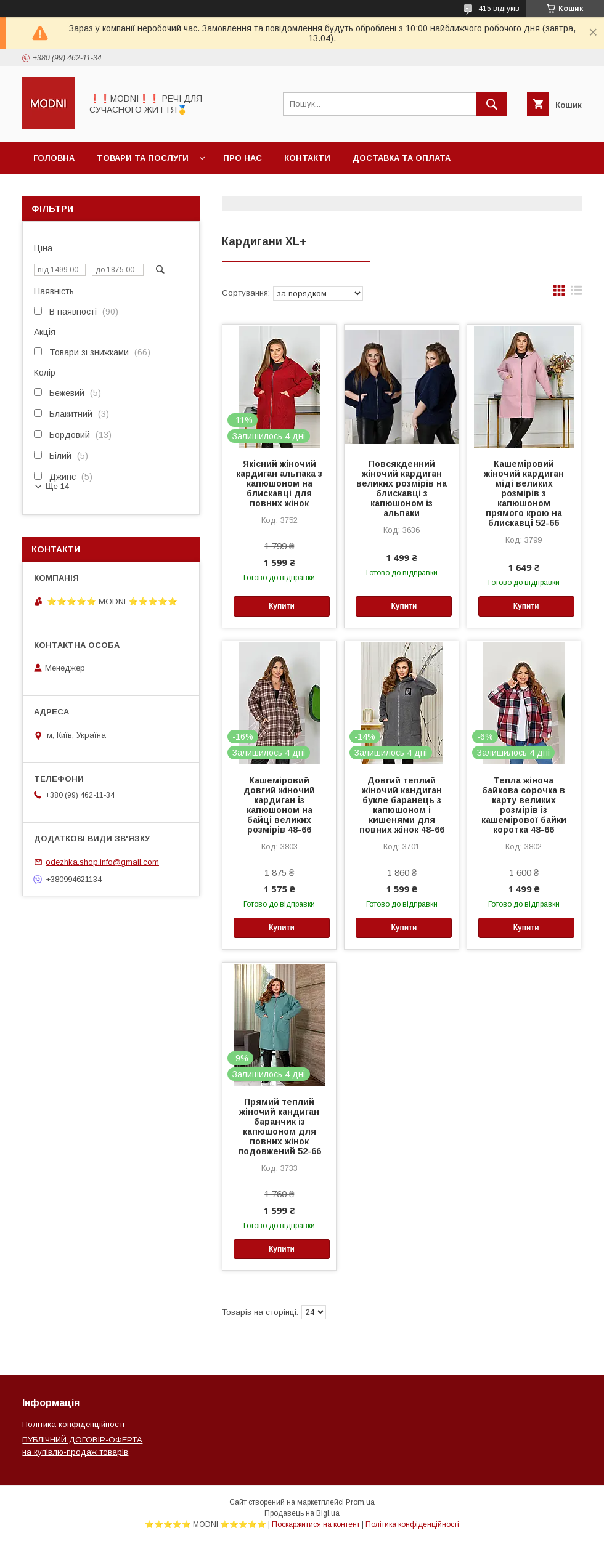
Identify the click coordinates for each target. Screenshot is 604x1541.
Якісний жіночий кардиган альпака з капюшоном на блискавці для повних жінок (279, 483)
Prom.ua (360, 1502)
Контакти (307, 158)
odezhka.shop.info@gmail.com (102, 862)
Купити (282, 606)
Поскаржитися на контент (316, 1524)
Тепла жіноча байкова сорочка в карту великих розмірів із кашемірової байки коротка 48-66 (523, 805)
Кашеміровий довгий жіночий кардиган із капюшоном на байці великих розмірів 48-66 (279, 805)
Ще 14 (57, 486)
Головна (54, 158)
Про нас (242, 158)
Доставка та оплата (402, 158)
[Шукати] (491, 104)
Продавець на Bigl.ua (302, 1513)
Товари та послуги (143, 158)
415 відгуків (499, 8)
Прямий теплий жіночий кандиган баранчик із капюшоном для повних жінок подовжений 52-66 (279, 1126)
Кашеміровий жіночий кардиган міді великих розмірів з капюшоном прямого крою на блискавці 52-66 (524, 493)
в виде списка (576, 293)
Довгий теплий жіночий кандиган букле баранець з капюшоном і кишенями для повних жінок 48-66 (401, 805)
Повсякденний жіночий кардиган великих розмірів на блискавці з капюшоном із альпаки (401, 488)
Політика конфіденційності (73, 1424)
